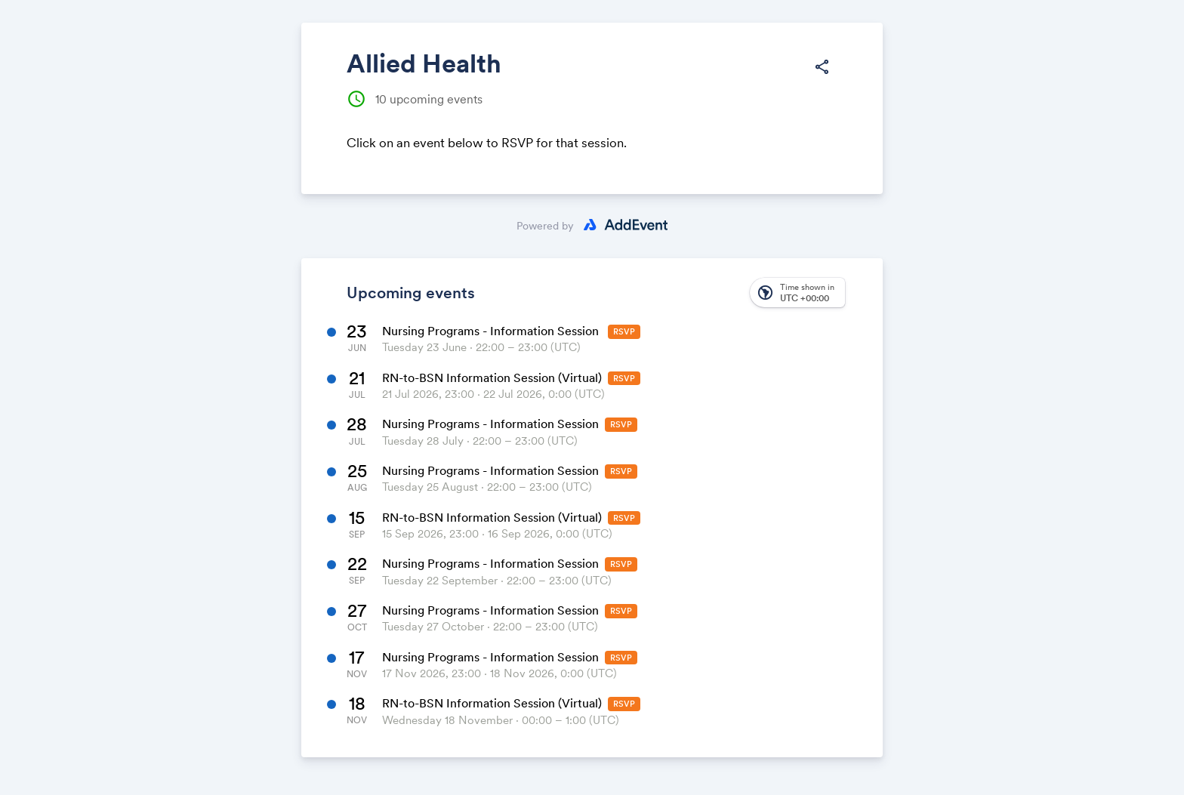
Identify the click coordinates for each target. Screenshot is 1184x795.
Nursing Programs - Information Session (492, 330)
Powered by (545, 226)
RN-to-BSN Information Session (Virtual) (492, 377)
